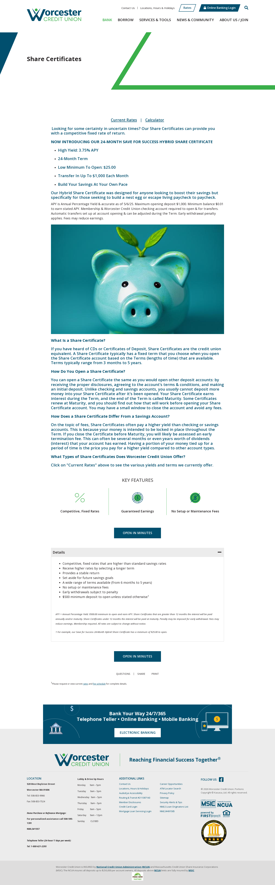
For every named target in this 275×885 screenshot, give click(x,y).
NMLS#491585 (167, 811)
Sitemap (164, 797)
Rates (187, 8)
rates (85, 683)
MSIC (191, 870)
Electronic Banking (138, 732)
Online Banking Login (221, 8)
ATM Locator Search (170, 788)
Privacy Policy (167, 793)
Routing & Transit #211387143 (134, 797)
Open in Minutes (137, 533)
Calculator (155, 119)
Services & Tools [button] (155, 19)
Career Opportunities (171, 784)
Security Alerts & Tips (171, 802)
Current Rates (123, 119)
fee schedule (99, 683)
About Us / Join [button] (234, 19)
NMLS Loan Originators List (174, 806)
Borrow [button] (126, 19)
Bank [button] (107, 19)
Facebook (221, 779)
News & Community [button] (195, 19)
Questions (123, 673)
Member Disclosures (130, 802)
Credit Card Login (128, 806)
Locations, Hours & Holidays (157, 8)
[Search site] (246, 8)
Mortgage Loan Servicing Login (135, 811)
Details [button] (59, 552)
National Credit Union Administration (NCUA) (123, 866)
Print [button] (155, 673)
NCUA (157, 870)
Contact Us (128, 8)
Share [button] (141, 673)
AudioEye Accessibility (131, 793)
